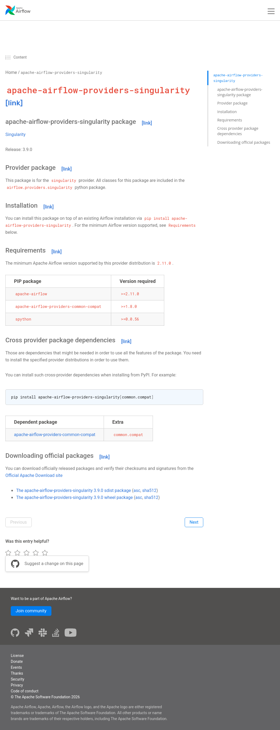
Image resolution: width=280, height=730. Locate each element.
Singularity (15, 134)
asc (137, 490)
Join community (31, 610)
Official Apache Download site (33, 475)
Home (11, 72)
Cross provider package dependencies (237, 131)
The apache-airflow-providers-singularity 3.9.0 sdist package (73, 490)
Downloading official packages (243, 142)
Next (194, 522)
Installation (227, 111)
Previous (18, 522)
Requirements (229, 120)
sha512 (149, 490)
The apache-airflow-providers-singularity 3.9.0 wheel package (74, 497)
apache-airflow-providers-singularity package (239, 92)
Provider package (232, 103)
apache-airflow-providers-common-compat (54, 434)
